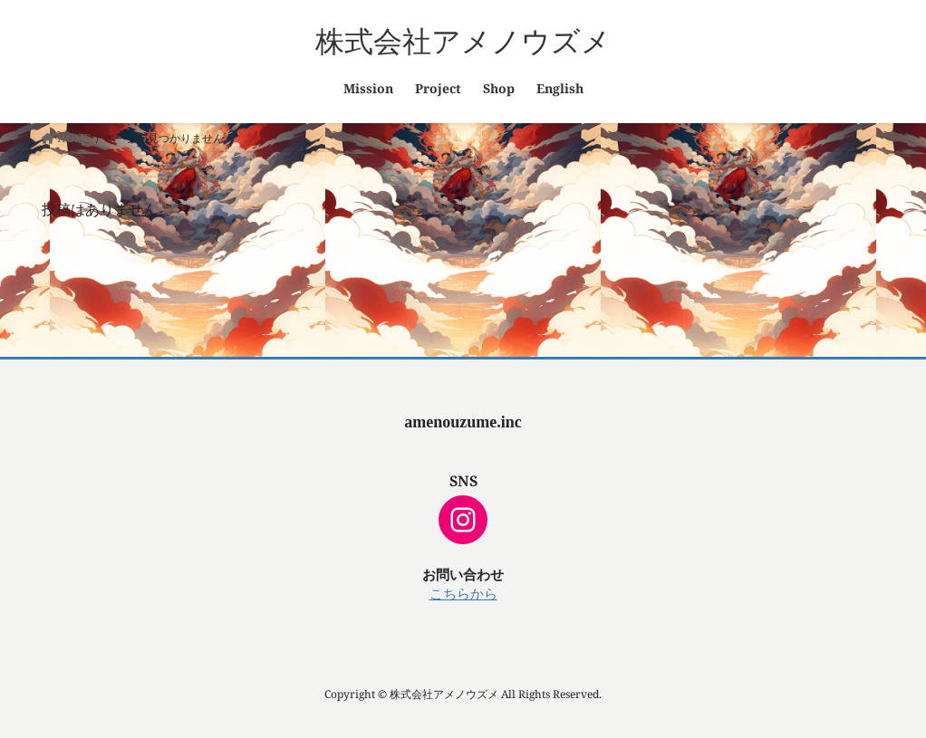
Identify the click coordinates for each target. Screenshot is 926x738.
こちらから (463, 594)
